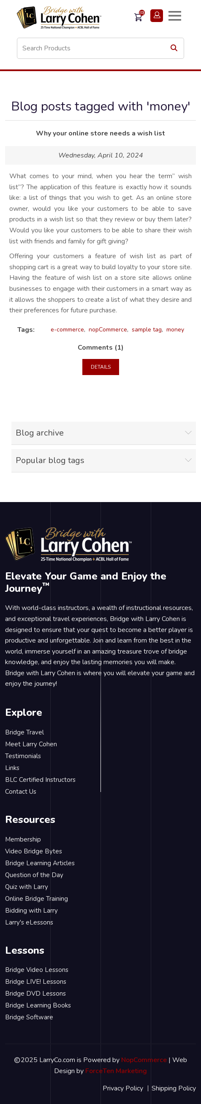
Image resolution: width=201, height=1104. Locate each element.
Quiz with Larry (26, 887)
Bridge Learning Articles (40, 863)
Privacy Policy (123, 1088)
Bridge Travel (24, 732)
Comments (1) (101, 347)
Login (156, 15)
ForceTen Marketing (116, 1071)
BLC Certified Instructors (40, 780)
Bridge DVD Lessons (35, 993)
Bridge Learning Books (38, 1005)
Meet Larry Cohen (31, 744)
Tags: (26, 329)
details (101, 367)
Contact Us (20, 791)
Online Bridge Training (36, 898)
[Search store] (100, 48)
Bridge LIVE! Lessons (35, 981)
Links (12, 768)
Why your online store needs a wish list (100, 133)
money (175, 330)
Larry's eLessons (29, 922)
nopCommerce (108, 330)
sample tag (147, 330)
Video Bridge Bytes (33, 851)
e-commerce (67, 330)
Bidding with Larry (31, 910)
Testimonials (23, 756)
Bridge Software (29, 1017)
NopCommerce (144, 1060)
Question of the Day (34, 875)
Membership (23, 839)
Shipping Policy (174, 1088)
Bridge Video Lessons (36, 970)
